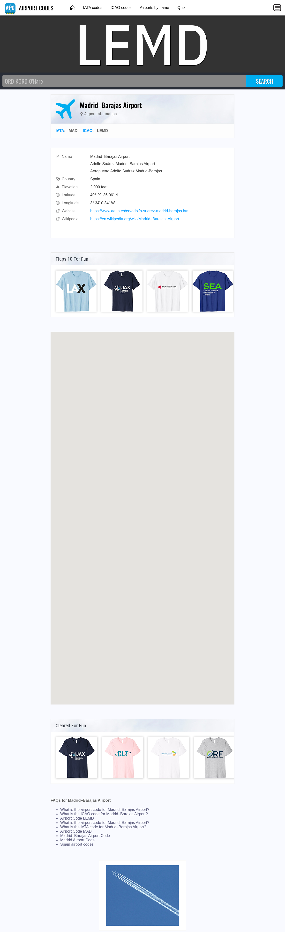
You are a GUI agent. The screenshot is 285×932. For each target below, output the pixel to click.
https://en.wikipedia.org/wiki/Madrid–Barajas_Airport (134, 219)
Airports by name (154, 8)
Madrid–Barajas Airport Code (85, 836)
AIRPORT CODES (29, 7)
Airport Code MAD (76, 831)
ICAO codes (121, 8)
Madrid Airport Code (77, 840)
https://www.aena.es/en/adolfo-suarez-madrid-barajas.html (140, 211)
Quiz (181, 8)
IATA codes (92, 8)
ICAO (87, 131)
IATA (60, 131)
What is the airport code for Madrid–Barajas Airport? (104, 809)
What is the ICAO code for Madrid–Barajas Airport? (104, 814)
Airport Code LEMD (77, 818)
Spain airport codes (77, 844)
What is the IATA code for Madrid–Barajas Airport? (103, 827)
